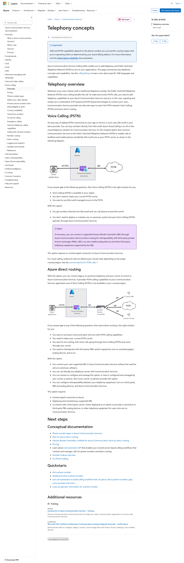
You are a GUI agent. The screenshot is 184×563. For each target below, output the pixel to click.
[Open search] (171, 3)
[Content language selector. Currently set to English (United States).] (15, 559)
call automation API (72, 447)
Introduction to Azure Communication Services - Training (71, 511)
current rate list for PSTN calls (82, 262)
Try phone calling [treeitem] (14, 117)
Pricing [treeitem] (10, 52)
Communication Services (72, 19)
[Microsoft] (4, 3)
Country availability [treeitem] (14, 110)
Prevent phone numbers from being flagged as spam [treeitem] (19, 105)
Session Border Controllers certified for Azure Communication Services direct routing (90, 440)
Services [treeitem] (10, 48)
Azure (57, 19)
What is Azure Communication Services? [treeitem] (19, 40)
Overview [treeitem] (11, 88)
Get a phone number (61, 472)
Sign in (178, 3)
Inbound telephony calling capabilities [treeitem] (17, 126)
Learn (50, 19)
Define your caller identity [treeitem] (17, 100)
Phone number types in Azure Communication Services (77, 433)
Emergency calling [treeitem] (14, 121)
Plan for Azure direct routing (65, 436)
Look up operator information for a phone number (75, 486)
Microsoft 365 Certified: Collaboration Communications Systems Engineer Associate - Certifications (88, 524)
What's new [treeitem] (11, 45)
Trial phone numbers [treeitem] (15, 114)
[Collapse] (31, 17)
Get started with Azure (170, 10)
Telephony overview (161, 24)
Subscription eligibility (67, 58)
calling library (84, 73)
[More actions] (134, 19)
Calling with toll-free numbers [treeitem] (19, 132)
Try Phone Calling (60, 458)
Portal (155, 10)
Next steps (157, 27)
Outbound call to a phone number (67, 475)
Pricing (55, 444)
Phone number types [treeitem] (15, 96)
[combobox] (17, 23)
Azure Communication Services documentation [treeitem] (17, 29)
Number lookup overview (63, 455)
